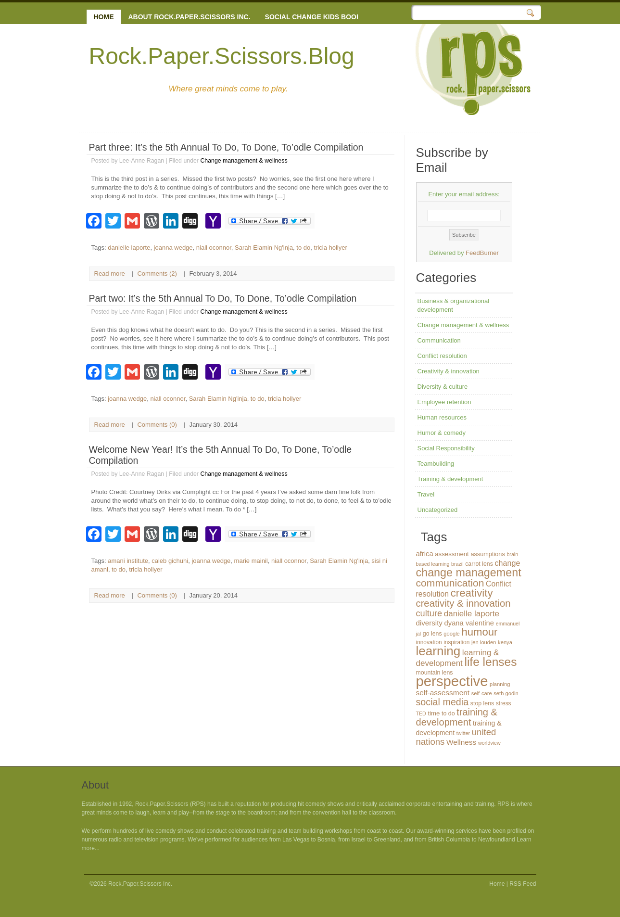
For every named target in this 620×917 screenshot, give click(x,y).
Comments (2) (157, 273)
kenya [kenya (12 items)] (505, 642)
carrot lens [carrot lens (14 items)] (479, 563)
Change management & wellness (243, 160)
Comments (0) (157, 424)
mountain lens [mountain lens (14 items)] (434, 672)
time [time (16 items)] (434, 713)
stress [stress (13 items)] (503, 703)
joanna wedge (173, 247)
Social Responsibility (446, 448)
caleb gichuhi (170, 560)
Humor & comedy (442, 432)
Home (104, 17)
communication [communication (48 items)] (450, 582)
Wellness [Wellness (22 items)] (461, 742)
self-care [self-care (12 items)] (481, 693)
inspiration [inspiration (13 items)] (456, 642)
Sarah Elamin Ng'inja (264, 247)
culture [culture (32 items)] (429, 613)
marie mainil (251, 560)
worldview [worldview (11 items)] (489, 743)
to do (303, 247)
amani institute (128, 560)
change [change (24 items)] (507, 563)
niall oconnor (213, 247)
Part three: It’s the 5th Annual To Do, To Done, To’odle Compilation (226, 147)
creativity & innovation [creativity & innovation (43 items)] (463, 603)
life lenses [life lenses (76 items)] (490, 661)
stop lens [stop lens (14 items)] (482, 703)
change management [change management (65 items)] (468, 572)
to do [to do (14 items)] (448, 713)
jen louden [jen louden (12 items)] (483, 642)
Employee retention (444, 402)
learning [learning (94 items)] (438, 651)
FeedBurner (482, 252)
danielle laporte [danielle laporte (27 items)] (471, 613)
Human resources (442, 417)
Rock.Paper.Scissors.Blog (221, 56)
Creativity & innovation (449, 371)
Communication (439, 340)
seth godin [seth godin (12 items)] (506, 693)
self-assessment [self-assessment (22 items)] (443, 692)
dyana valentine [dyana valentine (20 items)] (469, 623)
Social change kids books (315, 17)
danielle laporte (129, 247)
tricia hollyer (330, 247)
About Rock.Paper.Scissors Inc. (189, 17)
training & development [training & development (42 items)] (457, 717)
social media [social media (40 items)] (442, 702)
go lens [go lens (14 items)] (432, 633)
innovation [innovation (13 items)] (429, 642)
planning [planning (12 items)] (500, 684)
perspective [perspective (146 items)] (452, 681)
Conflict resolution (442, 355)
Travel (426, 494)
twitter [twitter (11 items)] (463, 733)
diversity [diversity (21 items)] (429, 623)
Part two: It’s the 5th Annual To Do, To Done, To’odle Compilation (223, 298)
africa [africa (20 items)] (424, 554)
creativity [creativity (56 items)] (472, 593)
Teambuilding (436, 463)
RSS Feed (522, 883)
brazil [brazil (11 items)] (457, 564)
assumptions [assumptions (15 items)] (487, 554)
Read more (109, 273)
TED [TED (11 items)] (421, 713)
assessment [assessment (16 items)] (452, 554)
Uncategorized (438, 509)
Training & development (450, 479)
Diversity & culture (443, 386)
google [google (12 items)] (451, 634)
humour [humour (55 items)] (479, 632)
